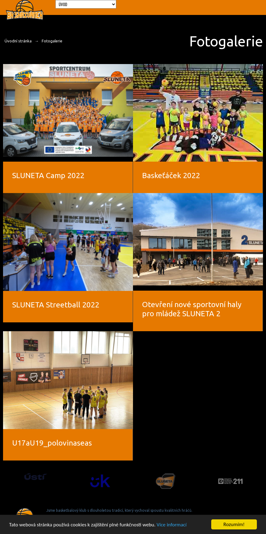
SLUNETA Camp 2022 (48, 175)
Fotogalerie (52, 41)
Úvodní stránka (18, 41)
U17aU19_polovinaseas (52, 443)
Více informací (172, 525)
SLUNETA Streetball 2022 (55, 304)
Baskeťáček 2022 (171, 175)
